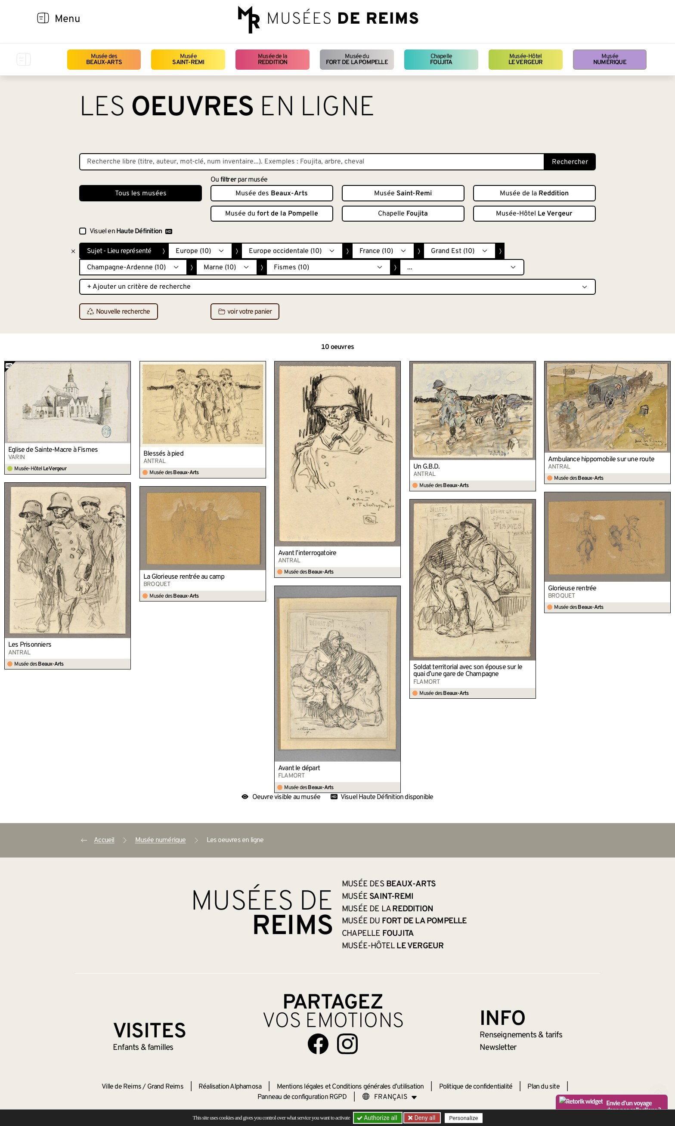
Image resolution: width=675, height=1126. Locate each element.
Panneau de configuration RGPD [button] (302, 1097)
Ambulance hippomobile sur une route (601, 459)
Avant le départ (299, 768)
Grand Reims (165, 1087)
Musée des (104, 59)
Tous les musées (141, 193)
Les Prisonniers (29, 645)
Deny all (424, 1117)
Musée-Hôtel (525, 59)
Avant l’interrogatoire (307, 553)
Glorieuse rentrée (572, 588)
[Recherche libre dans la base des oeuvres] (312, 161)
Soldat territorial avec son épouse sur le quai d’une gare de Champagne (467, 671)
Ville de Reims (121, 1087)
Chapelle (441, 59)
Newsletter (498, 1048)
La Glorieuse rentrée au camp (184, 577)
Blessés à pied (163, 453)
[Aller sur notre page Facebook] (318, 1043)
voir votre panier (245, 312)
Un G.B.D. (426, 466)
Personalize (463, 1118)
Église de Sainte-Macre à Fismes (53, 450)
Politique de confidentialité (476, 1087)
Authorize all (377, 1117)
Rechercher (570, 162)
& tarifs (521, 1035)
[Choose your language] (390, 1097)
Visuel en (131, 231)
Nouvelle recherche (118, 312)
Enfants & (143, 1048)
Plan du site (543, 1087)
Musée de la (273, 59)
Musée (188, 59)
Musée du (357, 59)
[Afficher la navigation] (43, 19)
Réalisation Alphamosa (229, 1087)
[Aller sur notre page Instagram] (347, 1043)
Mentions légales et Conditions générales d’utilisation (350, 1087)
